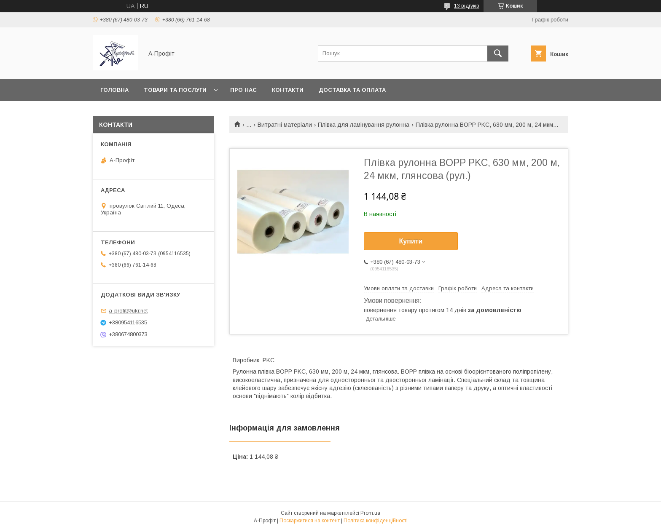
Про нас (243, 90)
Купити (411, 241)
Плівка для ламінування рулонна (363, 124)
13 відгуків (466, 6)
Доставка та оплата (352, 90)
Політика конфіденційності (376, 521)
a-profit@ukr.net (128, 310)
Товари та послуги (175, 90)
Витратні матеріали (285, 124)
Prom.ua (370, 513)
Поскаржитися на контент (309, 521)
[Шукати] (497, 53)
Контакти (288, 90)
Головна (114, 90)
